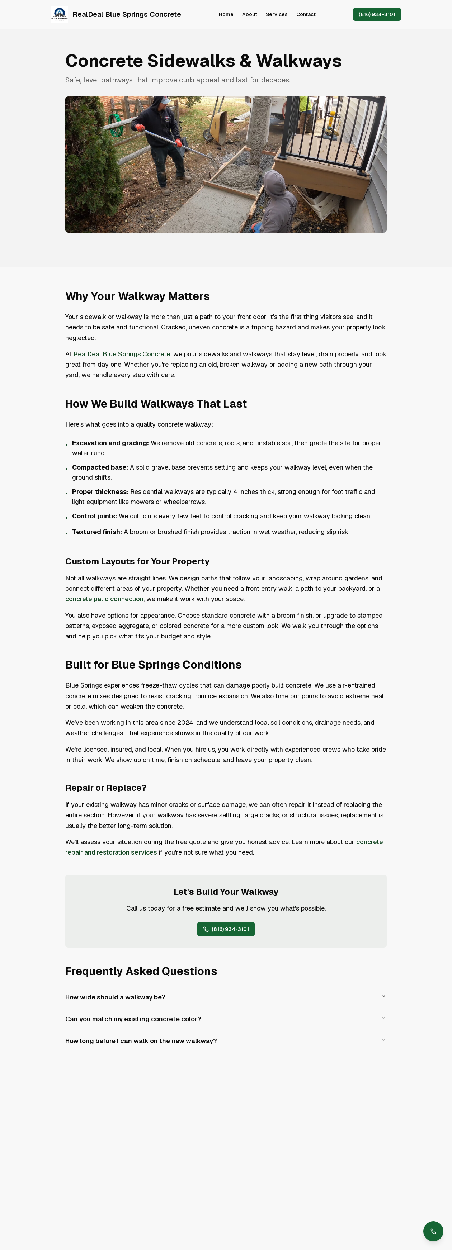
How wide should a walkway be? (226, 997)
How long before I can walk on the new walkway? (226, 1041)
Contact (306, 14)
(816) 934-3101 (377, 14)
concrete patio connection (104, 599)
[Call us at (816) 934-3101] (433, 1231)
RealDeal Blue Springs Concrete (122, 354)
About (249, 14)
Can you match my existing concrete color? (226, 1019)
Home (226, 14)
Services (277, 14)
